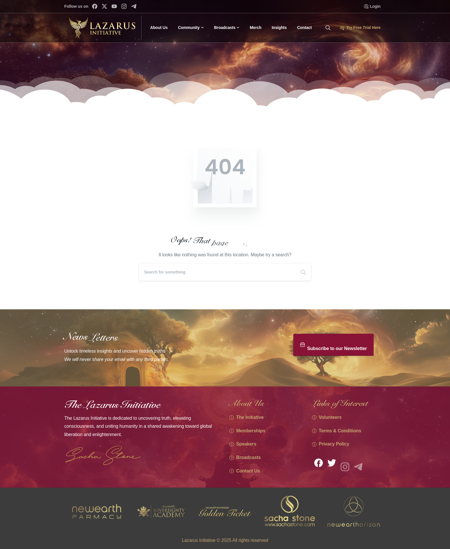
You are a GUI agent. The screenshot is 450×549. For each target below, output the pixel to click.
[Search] (217, 272)
